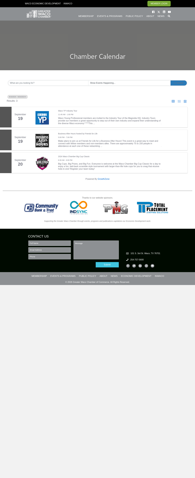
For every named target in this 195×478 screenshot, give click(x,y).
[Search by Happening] (129, 83)
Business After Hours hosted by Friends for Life (77, 134)
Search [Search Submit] (178, 83)
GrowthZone (104, 179)
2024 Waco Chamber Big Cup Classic (74, 156)
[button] (153, 12)
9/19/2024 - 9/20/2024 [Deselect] (17, 97)
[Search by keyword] (48, 83)
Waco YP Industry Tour (67, 111)
